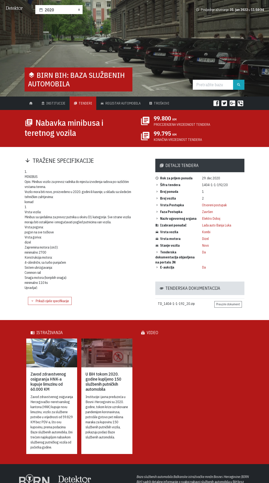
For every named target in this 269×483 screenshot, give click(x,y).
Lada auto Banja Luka (216, 225)
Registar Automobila (120, 103)
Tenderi (83, 103)
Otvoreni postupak (214, 205)
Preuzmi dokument (228, 304)
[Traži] (213, 85)
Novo (205, 245)
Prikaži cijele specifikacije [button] (50, 300)
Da (204, 252)
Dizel (205, 239)
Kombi (206, 232)
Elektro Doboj (211, 218)
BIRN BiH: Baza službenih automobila (76, 79)
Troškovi (159, 103)
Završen (207, 212)
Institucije (53, 103)
